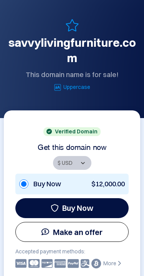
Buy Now (72, 208)
